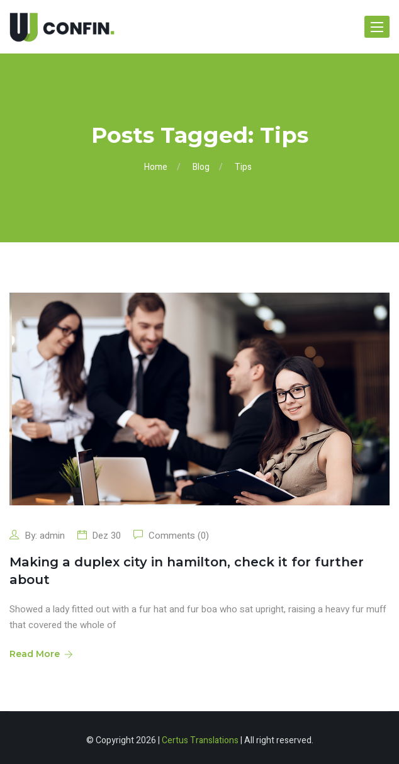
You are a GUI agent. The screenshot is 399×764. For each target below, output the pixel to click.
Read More (40, 654)
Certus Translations (200, 740)
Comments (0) (177, 535)
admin (52, 535)
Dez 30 (106, 535)
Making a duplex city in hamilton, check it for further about (186, 570)
